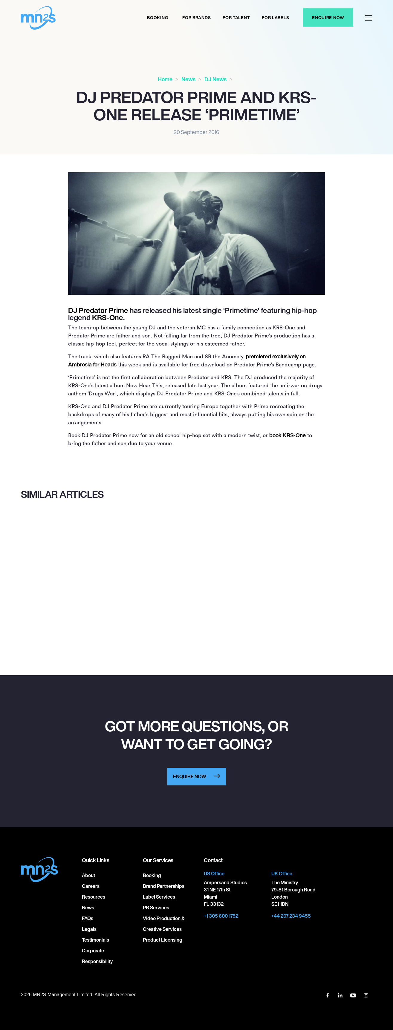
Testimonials (95, 939)
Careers (91, 886)
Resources (93, 896)
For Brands (196, 17)
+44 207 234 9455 (291, 916)
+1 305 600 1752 (221, 916)
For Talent (236, 17)
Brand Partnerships (163, 886)
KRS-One (107, 317)
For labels (275, 17)
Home (165, 79)
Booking (157, 17)
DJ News (215, 79)
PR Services (156, 907)
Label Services (159, 896)
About (88, 875)
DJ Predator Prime (98, 310)
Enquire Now (328, 17)
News (188, 79)
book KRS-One (287, 435)
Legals (89, 929)
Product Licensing (162, 939)
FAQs (87, 918)
